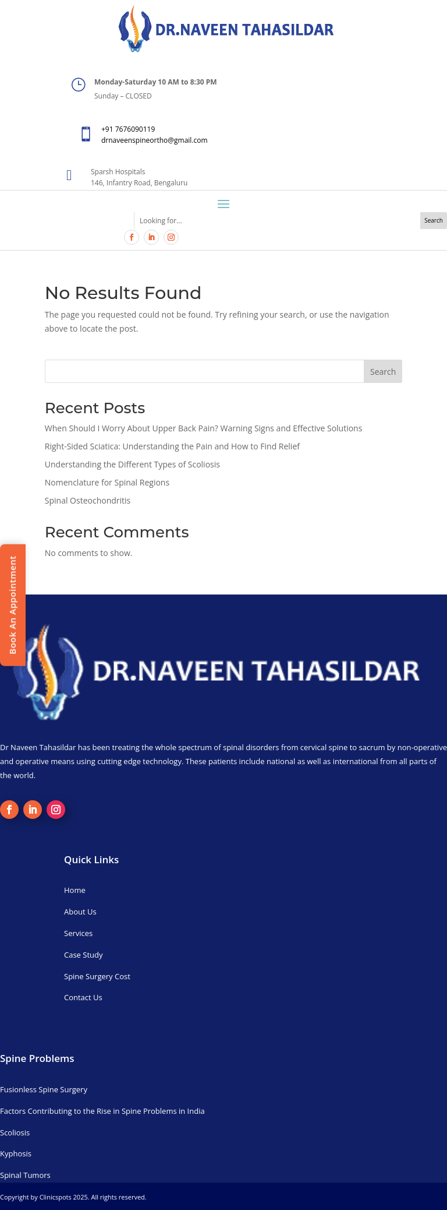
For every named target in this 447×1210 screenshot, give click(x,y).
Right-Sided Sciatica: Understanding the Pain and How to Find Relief (172, 446)
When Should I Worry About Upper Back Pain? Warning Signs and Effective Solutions (204, 428)
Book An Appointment (12, 604)
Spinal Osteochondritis (87, 500)
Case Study (83, 954)
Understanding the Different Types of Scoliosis (132, 464)
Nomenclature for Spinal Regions (107, 482)
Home (75, 890)
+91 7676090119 (128, 129)
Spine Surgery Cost (97, 976)
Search (383, 371)
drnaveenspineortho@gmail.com (154, 140)
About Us (80, 911)
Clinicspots (56, 1197)
